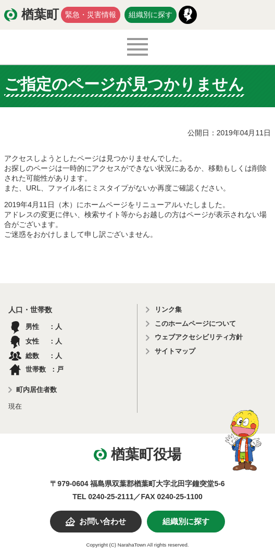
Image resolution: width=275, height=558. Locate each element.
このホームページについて (195, 323)
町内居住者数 (36, 390)
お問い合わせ (102, 521)
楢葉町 (40, 14)
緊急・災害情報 (90, 14)
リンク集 (168, 309)
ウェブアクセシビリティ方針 (199, 337)
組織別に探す (150, 14)
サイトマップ (175, 351)
